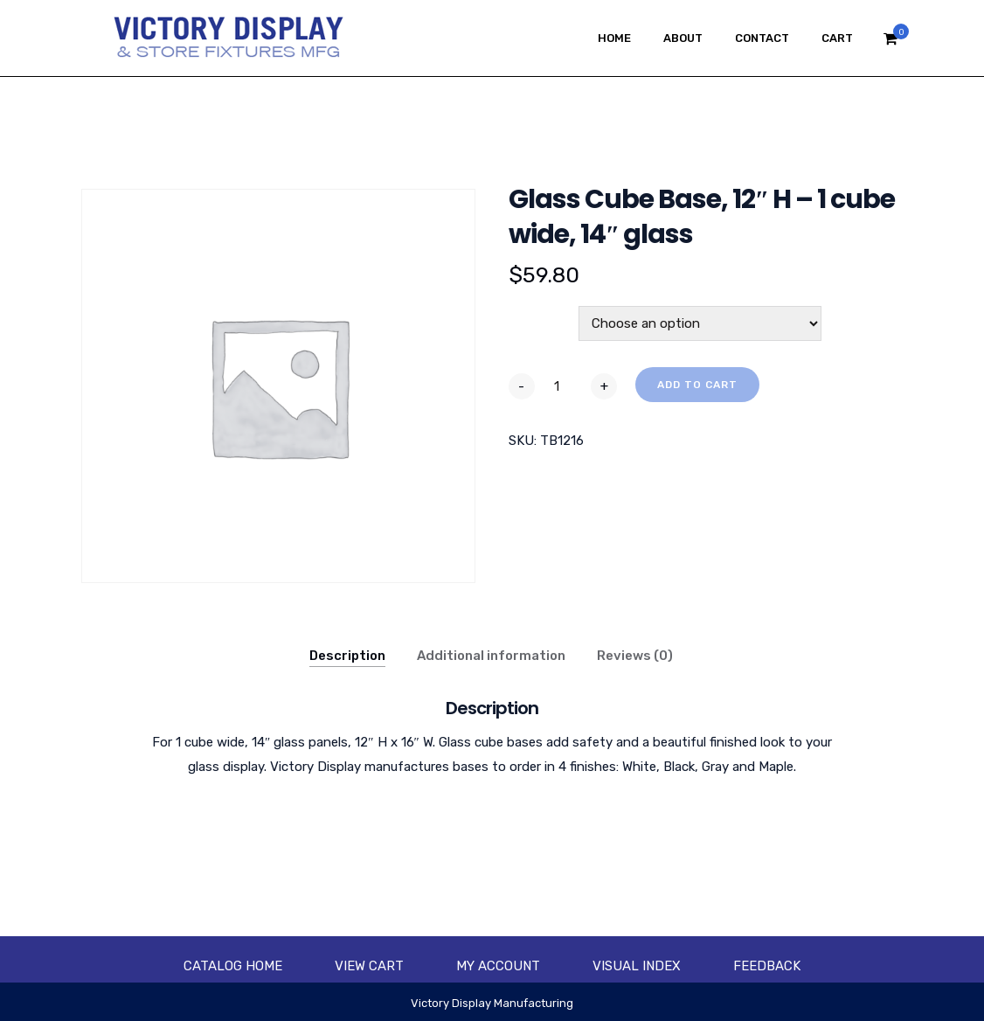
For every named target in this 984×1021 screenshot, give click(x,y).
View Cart (369, 966)
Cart (837, 38)
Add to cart (697, 385)
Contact (762, 38)
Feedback (766, 966)
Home (614, 38)
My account (498, 966)
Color (529, 315)
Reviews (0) (635, 655)
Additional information (491, 655)
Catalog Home (233, 966)
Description (347, 655)
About (683, 38)
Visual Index (636, 966)
